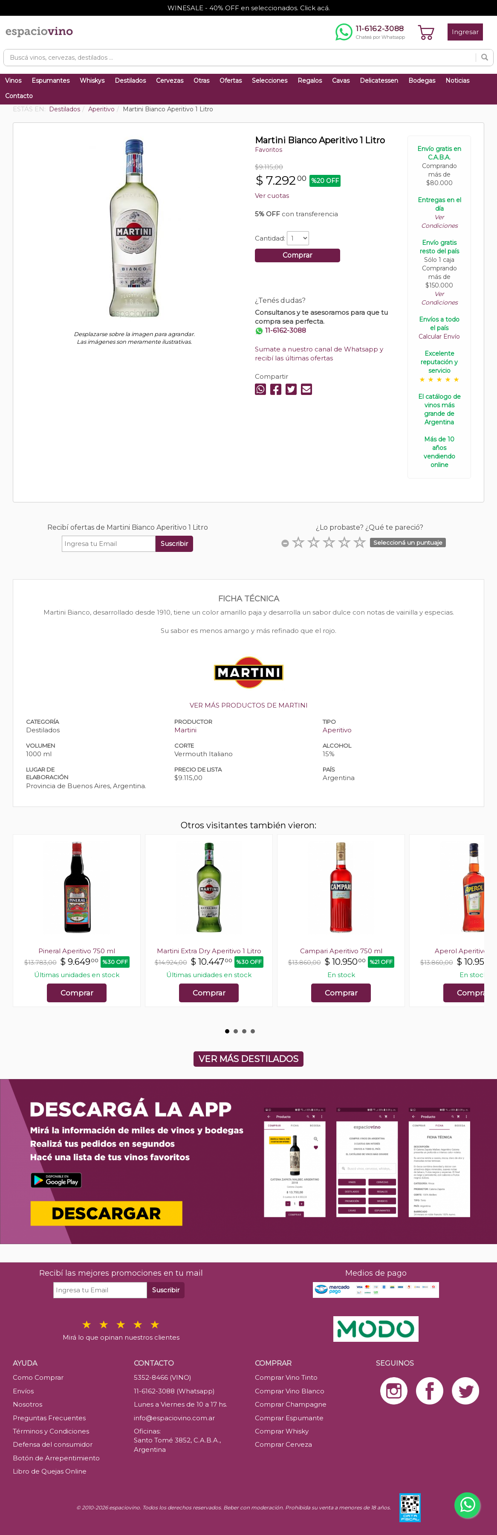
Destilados (130, 80)
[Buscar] (484, 57)
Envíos (23, 1391)
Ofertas (231, 80)
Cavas (341, 80)
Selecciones (269, 80)
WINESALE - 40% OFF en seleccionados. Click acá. (249, 8)
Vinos (13, 80)
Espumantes (50, 80)
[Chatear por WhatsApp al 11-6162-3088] (370, 32)
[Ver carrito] (426, 32)
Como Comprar (38, 1377)
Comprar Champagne (291, 1404)
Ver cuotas (272, 196)
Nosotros (27, 1404)
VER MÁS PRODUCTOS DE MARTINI (249, 705)
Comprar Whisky (282, 1431)
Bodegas (421, 80)
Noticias (457, 80)
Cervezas (169, 80)
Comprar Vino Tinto (286, 1377)
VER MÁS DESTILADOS (248, 1059)
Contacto (19, 96)
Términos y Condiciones (51, 1431)
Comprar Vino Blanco (289, 1391)
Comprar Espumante (289, 1418)
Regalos (310, 80)
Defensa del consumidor (52, 1444)
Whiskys (92, 80)
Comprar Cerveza (283, 1444)
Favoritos (268, 150)
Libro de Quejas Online (50, 1471)
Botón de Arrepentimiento (56, 1458)
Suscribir (174, 544)
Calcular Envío (439, 336)
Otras (201, 80)
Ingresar (465, 32)
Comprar (297, 255)
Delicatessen (379, 80)
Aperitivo (337, 730)
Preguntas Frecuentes (49, 1418)
